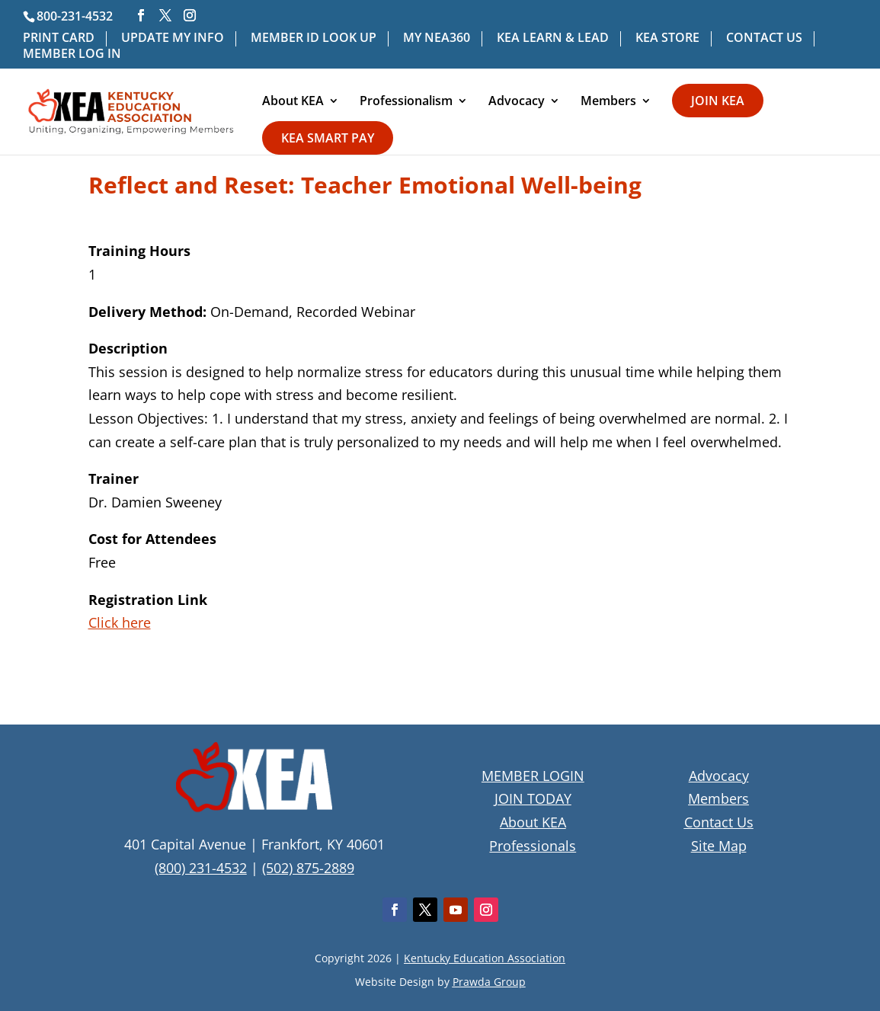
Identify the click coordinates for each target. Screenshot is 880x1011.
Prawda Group (489, 981)
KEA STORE (667, 38)
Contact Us (719, 822)
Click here (119, 622)
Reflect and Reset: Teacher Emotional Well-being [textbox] (365, 187)
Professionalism (406, 102)
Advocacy (516, 102)
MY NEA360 (436, 38)
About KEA (293, 102)
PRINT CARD (58, 38)
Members (608, 102)
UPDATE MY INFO (172, 38)
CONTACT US (764, 38)
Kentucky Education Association (484, 958)
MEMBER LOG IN (72, 54)
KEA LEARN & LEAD (553, 38)
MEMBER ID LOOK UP (313, 38)
